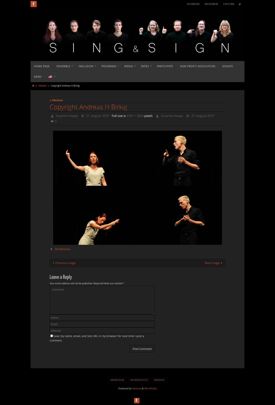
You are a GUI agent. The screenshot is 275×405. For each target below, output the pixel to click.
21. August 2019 (97, 116)
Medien (43, 85)
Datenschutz (139, 379)
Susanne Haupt (67, 116)
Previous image (63, 263)
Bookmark (62, 249)
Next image (214, 263)
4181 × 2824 (135, 116)
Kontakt (159, 379)
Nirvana (136, 388)
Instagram (211, 3)
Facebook (193, 3)
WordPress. (150, 388)
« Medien (56, 100)
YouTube (228, 3)
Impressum (117, 379)
